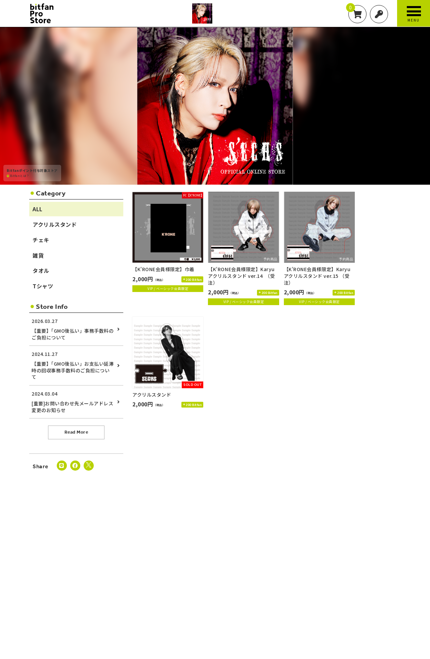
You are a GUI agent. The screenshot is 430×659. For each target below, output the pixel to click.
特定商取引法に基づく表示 (294, 604)
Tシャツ (43, 286)
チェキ (41, 240)
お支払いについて (110, 604)
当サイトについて (34, 604)
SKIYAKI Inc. (222, 632)
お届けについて (144, 604)
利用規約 (222, 604)
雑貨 (38, 255)
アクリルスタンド (55, 224)
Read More (76, 432)
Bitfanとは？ (18, 176)
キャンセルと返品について (186, 604)
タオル (41, 270)
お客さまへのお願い (339, 604)
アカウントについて (72, 604)
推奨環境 (370, 604)
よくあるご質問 (397, 604)
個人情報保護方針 (251, 604)
